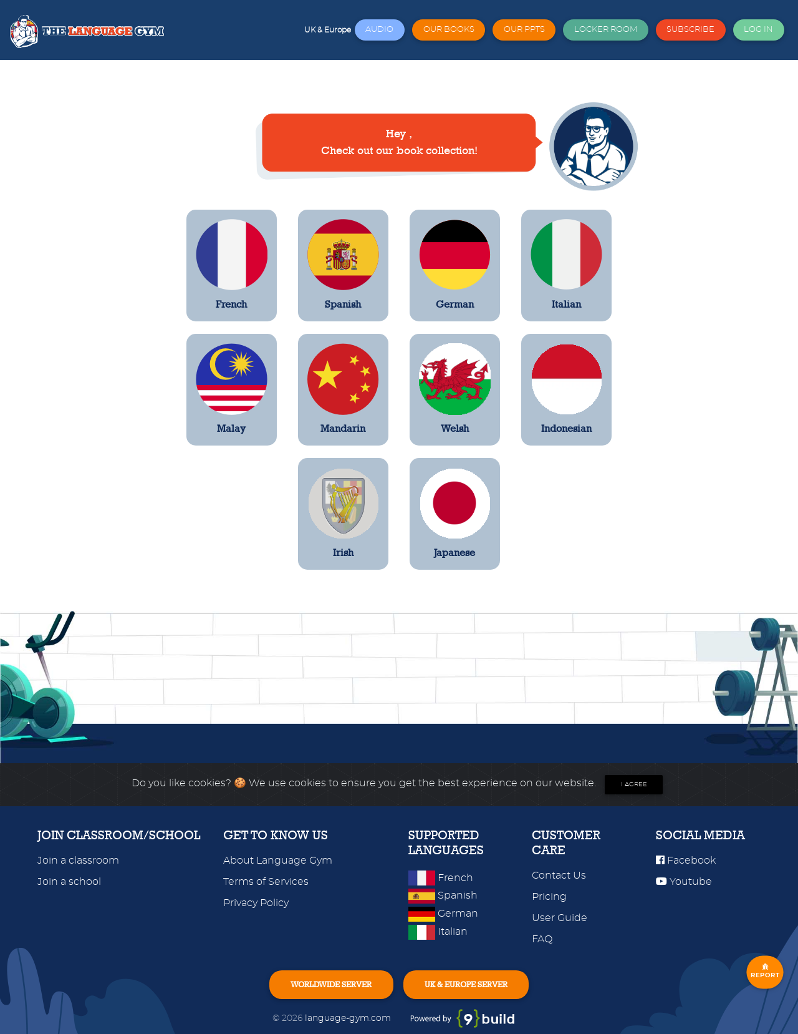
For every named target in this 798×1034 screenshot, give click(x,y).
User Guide (559, 918)
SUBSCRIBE (690, 30)
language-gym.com (349, 1018)
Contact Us (559, 875)
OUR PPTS (524, 30)
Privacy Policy (256, 903)
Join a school (69, 882)
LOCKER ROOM (605, 30)
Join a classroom (78, 861)
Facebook (686, 861)
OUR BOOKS (448, 30)
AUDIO (379, 30)
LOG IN (758, 30)
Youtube (684, 882)
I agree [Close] (634, 784)
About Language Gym (277, 861)
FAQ (542, 939)
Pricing (549, 897)
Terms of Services (266, 882)
